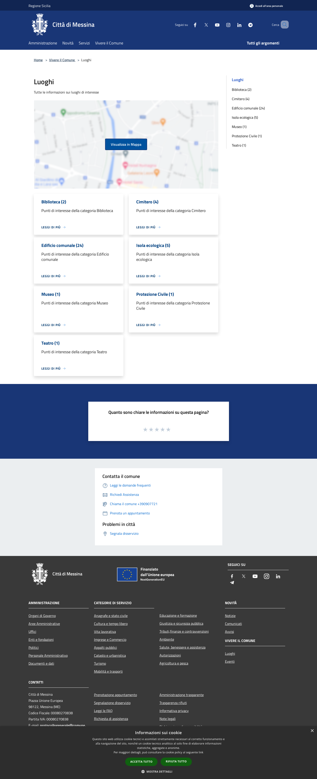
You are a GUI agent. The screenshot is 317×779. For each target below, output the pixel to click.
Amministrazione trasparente (181, 694)
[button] (159, 771)
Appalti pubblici (105, 647)
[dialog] (158, 752)
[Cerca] (283, 24)
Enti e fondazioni (41, 639)
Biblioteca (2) (241, 89)
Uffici (32, 631)
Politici (34, 647)
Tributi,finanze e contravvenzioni (184, 631)
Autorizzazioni (170, 655)
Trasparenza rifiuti (173, 702)
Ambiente (166, 639)
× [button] (312, 731)
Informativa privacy (174, 710)
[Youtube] (210, 24)
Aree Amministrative (44, 623)
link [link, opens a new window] (201, 752)
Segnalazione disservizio (112, 702)
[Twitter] (199, 24)
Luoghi (230, 653)
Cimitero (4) (240, 98)
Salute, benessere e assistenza (182, 647)
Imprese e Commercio (110, 639)
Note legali (167, 718)
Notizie (230, 615)
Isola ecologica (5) (245, 117)
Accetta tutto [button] (141, 762)
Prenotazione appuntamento (115, 694)
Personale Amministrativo (48, 655)
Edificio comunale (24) (248, 108)
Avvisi (229, 631)
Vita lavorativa (105, 631)
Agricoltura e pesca (173, 663)
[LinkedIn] (233, 24)
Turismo (100, 663)
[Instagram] (221, 24)
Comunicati (233, 623)
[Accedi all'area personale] (266, 6)
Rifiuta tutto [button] (176, 761)
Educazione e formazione (178, 615)
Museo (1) (239, 126)
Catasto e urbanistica (110, 655)
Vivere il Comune (62, 60)
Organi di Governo (42, 615)
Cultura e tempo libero (111, 623)
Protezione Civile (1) (247, 136)
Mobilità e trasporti (108, 671)
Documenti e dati (41, 663)
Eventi (230, 661)
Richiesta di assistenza (111, 718)
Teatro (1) (239, 145)
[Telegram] (244, 24)
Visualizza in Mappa (126, 144)
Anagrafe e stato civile (111, 615)
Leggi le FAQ (103, 710)
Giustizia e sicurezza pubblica (181, 623)
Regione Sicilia (39, 5)
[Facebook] (188, 24)
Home (38, 60)
